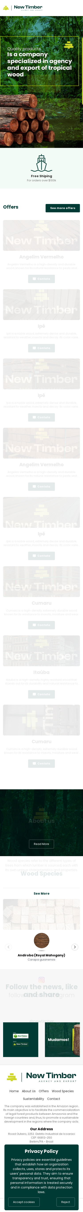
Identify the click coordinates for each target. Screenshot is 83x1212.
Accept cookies (24, 1202)
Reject (65, 1202)
